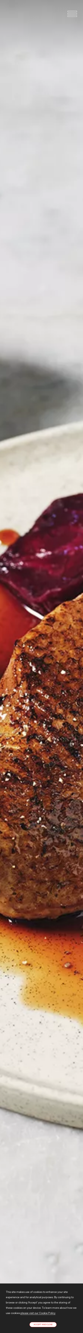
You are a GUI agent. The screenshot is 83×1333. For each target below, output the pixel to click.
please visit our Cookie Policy (38, 1313)
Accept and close (43, 1324)
